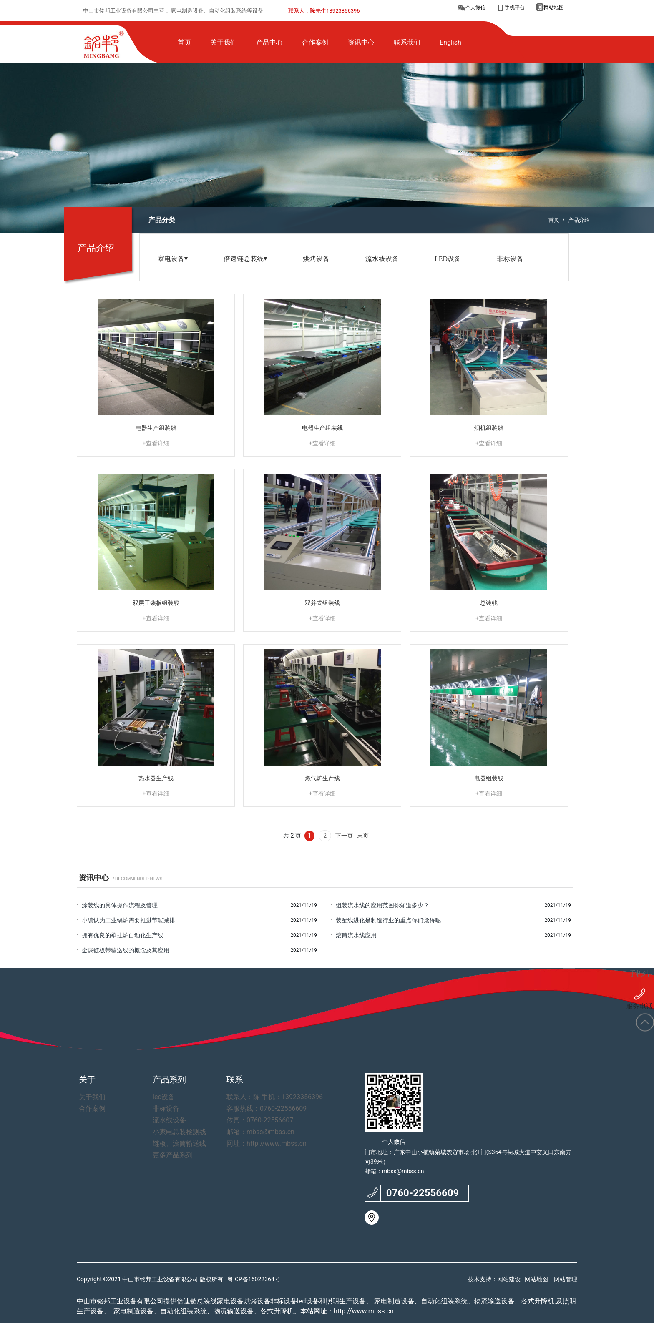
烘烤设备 (316, 258)
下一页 (344, 835)
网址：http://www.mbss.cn (259, 1143)
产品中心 (269, 42)
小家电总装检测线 (174, 1132)
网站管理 (565, 1279)
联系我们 (407, 42)
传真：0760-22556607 (253, 1120)
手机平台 (515, 7)
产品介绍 (579, 220)
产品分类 (161, 220)
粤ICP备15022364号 (253, 1279)
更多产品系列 (169, 1155)
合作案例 (315, 42)
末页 (363, 835)
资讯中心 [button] (361, 42)
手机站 (639, 962)
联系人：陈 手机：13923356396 (265, 1097)
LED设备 (448, 258)
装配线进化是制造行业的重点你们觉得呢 (388, 920)
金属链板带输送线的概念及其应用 (125, 950)
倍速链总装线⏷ (245, 258)
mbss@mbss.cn (403, 1171)
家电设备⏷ (173, 258)
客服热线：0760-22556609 (259, 1108)
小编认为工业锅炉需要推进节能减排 (128, 920)
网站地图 (554, 7)
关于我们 (223, 42)
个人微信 (475, 7)
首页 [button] (184, 42)
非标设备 (510, 258)
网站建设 (509, 1279)
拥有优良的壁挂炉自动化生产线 (123, 935)
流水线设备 (382, 258)
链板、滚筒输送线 (174, 1143)
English (450, 42)
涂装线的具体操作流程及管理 (120, 905)
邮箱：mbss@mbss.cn (254, 1132)
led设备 (162, 1097)
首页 (553, 220)
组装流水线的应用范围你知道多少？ (382, 905)
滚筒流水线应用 (356, 935)
